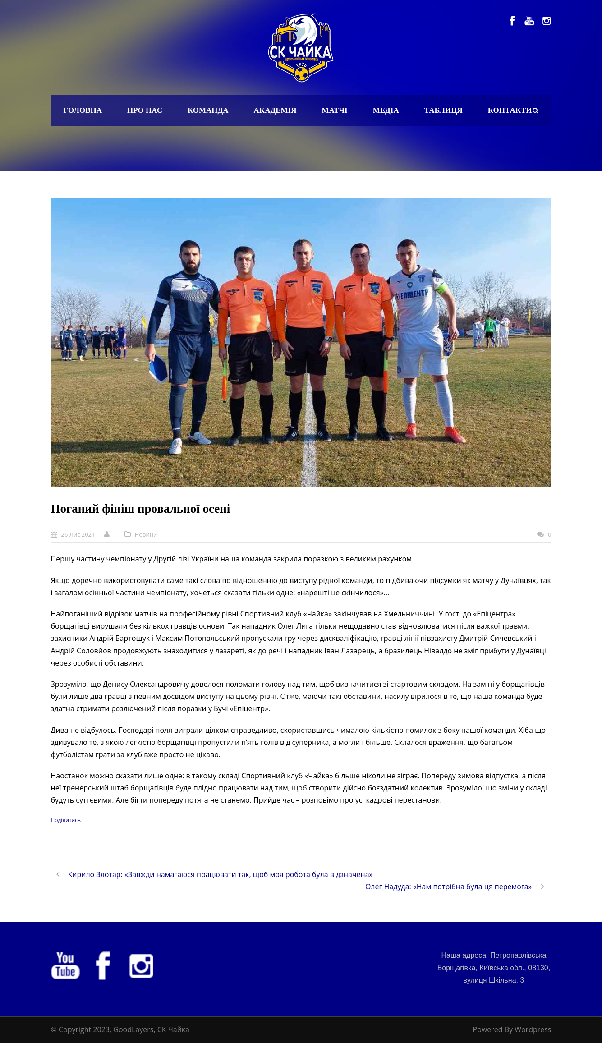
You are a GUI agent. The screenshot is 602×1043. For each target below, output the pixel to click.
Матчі (334, 110)
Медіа (386, 110)
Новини (146, 534)
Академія (275, 110)
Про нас (144, 110)
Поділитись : (67, 820)
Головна (83, 110)
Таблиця (443, 110)
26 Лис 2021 (78, 534)
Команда (208, 110)
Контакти (510, 110)
